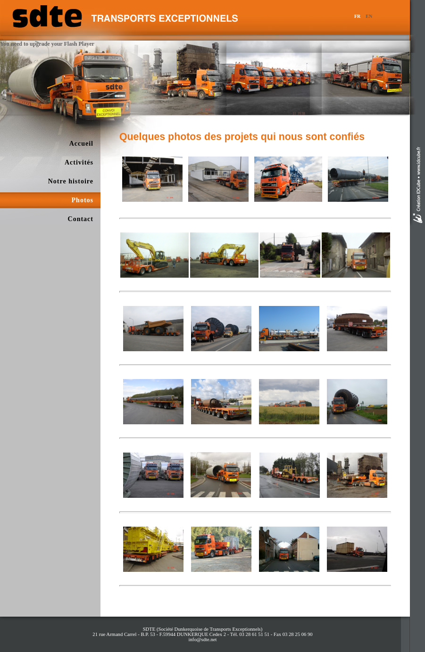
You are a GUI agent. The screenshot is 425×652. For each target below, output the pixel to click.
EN (369, 16)
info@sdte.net (203, 639)
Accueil (81, 143)
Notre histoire (70, 181)
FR (357, 16)
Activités (79, 162)
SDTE (149, 629)
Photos (82, 200)
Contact (80, 219)
